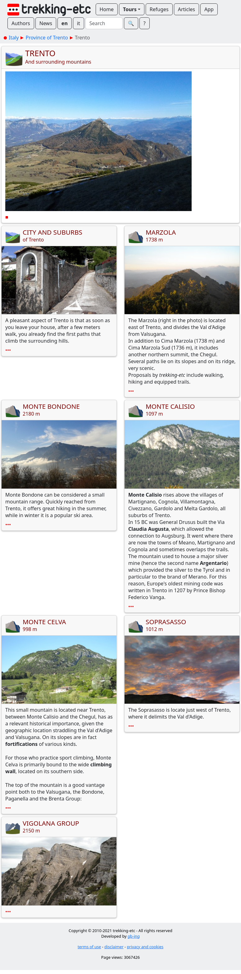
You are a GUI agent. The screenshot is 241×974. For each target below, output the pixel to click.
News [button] (45, 23)
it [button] (78, 23)
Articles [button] (186, 9)
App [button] (209, 9)
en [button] (64, 23)
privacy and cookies (145, 946)
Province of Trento (46, 37)
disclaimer (114, 946)
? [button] (144, 23)
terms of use (89, 946)
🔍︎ (131, 23)
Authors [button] (20, 23)
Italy (14, 37)
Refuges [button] (159, 9)
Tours (130, 9)
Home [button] (107, 9)
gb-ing (134, 936)
